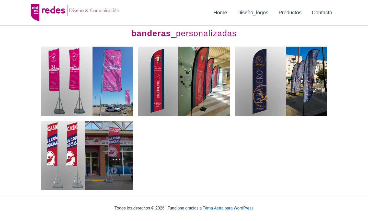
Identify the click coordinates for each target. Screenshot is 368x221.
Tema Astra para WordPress (228, 208)
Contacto (322, 12)
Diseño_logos (252, 12)
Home (220, 12)
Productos (290, 12)
